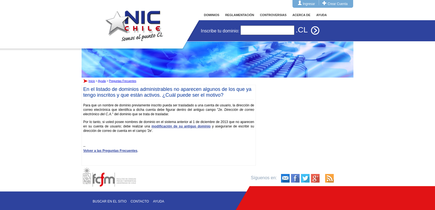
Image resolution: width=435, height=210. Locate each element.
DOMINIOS (211, 15)
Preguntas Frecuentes (122, 81)
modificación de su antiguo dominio (181, 126)
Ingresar (309, 4)
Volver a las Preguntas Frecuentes (110, 151)
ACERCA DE (301, 15)
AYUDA (321, 15)
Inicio (134, 20)
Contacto (140, 201)
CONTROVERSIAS (273, 15)
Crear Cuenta (338, 4)
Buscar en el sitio (110, 201)
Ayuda (102, 81)
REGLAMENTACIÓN (239, 15)
